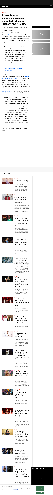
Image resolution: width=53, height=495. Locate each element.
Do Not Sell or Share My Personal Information (40, 488)
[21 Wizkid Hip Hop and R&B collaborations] (7, 334)
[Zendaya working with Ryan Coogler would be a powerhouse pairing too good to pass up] (7, 318)
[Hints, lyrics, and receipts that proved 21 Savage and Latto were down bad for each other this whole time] (7, 218)
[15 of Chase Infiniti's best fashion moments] (7, 181)
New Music (4, 12)
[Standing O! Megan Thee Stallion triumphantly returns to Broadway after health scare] (7, 300)
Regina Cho (5, 30)
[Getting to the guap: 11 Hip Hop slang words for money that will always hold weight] (7, 260)
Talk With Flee (17, 389)
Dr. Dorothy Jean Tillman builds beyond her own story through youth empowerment (21, 433)
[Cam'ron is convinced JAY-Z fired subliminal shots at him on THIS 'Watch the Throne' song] (7, 392)
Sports (16, 237)
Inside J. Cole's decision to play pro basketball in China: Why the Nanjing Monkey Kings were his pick (21, 355)
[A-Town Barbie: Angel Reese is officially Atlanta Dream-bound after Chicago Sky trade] (7, 240)
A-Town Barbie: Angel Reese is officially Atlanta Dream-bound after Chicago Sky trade (21, 242)
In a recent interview (7, 91)
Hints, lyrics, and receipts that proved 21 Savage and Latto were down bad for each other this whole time (21, 221)
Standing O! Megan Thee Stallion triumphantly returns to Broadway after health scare (21, 302)
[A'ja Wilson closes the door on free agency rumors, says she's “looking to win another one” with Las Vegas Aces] (7, 279)
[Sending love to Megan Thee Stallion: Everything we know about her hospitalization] (7, 411)
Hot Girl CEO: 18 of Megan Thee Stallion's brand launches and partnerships (21, 374)
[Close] (52, 490)
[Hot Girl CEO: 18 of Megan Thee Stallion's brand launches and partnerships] (7, 373)
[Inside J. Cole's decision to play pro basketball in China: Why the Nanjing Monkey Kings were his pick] (7, 352)
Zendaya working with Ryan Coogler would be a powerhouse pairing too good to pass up (21, 319)
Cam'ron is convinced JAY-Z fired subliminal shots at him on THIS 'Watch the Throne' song (21, 394)
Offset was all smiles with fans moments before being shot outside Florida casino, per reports (21, 199)
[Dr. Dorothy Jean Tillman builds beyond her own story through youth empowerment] (7, 432)
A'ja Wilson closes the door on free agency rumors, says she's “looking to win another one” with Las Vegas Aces (21, 282)
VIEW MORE (41, 58)
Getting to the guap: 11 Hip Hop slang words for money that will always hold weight (21, 261)
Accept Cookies (40, 492)
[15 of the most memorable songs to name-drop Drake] (7, 451)
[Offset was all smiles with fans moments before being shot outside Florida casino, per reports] (7, 197)
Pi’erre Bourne (11, 35)
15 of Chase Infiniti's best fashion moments (21, 181)
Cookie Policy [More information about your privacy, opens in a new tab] (16, 489)
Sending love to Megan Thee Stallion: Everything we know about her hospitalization (21, 413)
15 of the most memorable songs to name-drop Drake (20, 451)
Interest (16, 257)
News (15, 194)
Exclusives (16, 178)
